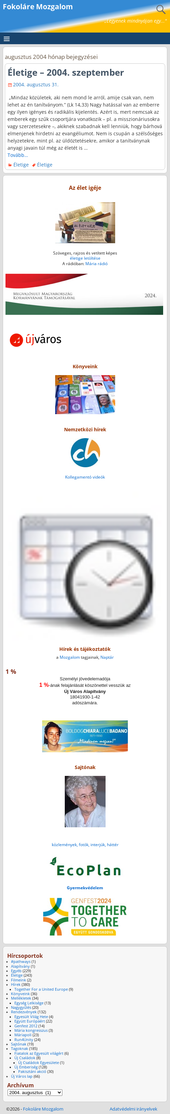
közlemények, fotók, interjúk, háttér (85, 844)
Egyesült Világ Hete (31, 1016)
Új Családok (24, 1057)
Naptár (107, 657)
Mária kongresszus (31, 1030)
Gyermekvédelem (85, 888)
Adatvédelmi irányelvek (133, 1109)
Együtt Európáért (29, 1021)
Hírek (16, 984)
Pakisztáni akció (32, 1071)
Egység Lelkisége (29, 1003)
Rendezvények (24, 1012)
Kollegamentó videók (85, 477)
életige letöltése (85, 258)
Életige (21, 164)
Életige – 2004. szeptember (66, 72)
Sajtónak (18, 1044)
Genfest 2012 (25, 1026)
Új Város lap (22, 1076)
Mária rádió (96, 264)
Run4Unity (23, 1039)
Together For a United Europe (41, 989)
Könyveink (20, 993)
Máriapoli (23, 1034)
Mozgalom (70, 657)
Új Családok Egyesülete (38, 1062)
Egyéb (16, 970)
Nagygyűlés (21, 1007)
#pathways (21, 961)
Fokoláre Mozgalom (38, 6)
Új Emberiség (26, 1067)
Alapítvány (20, 966)
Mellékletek (21, 998)
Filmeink (18, 980)
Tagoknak (19, 1048)
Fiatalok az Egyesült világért (38, 1053)
